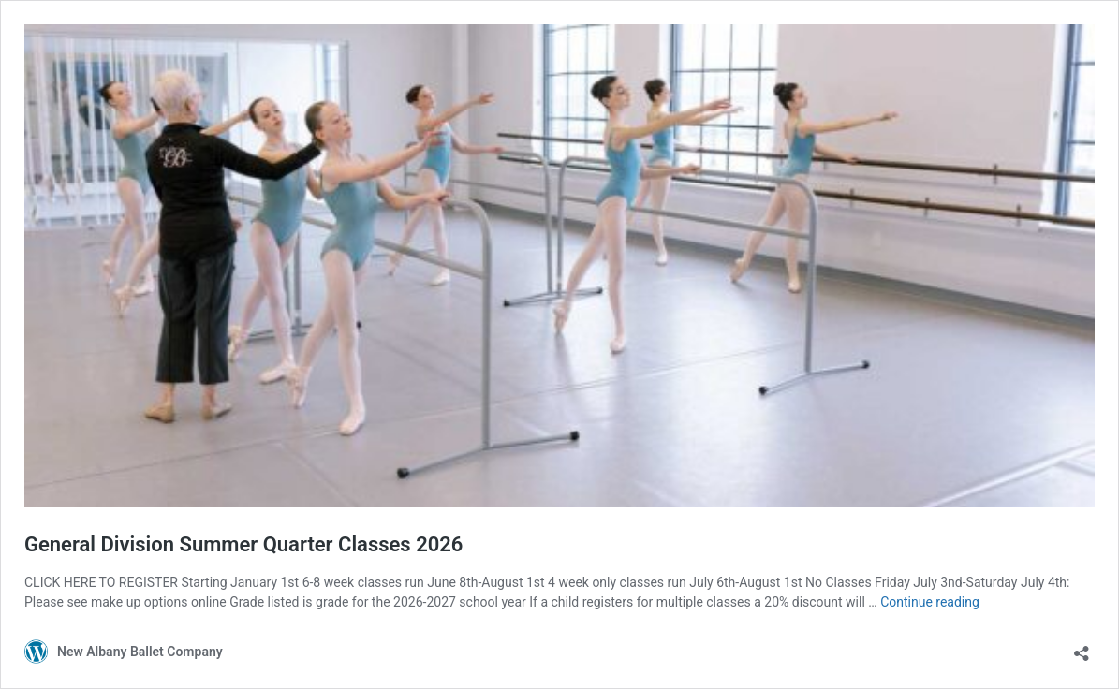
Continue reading (929, 601)
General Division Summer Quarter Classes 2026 (243, 544)
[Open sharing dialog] (1081, 647)
